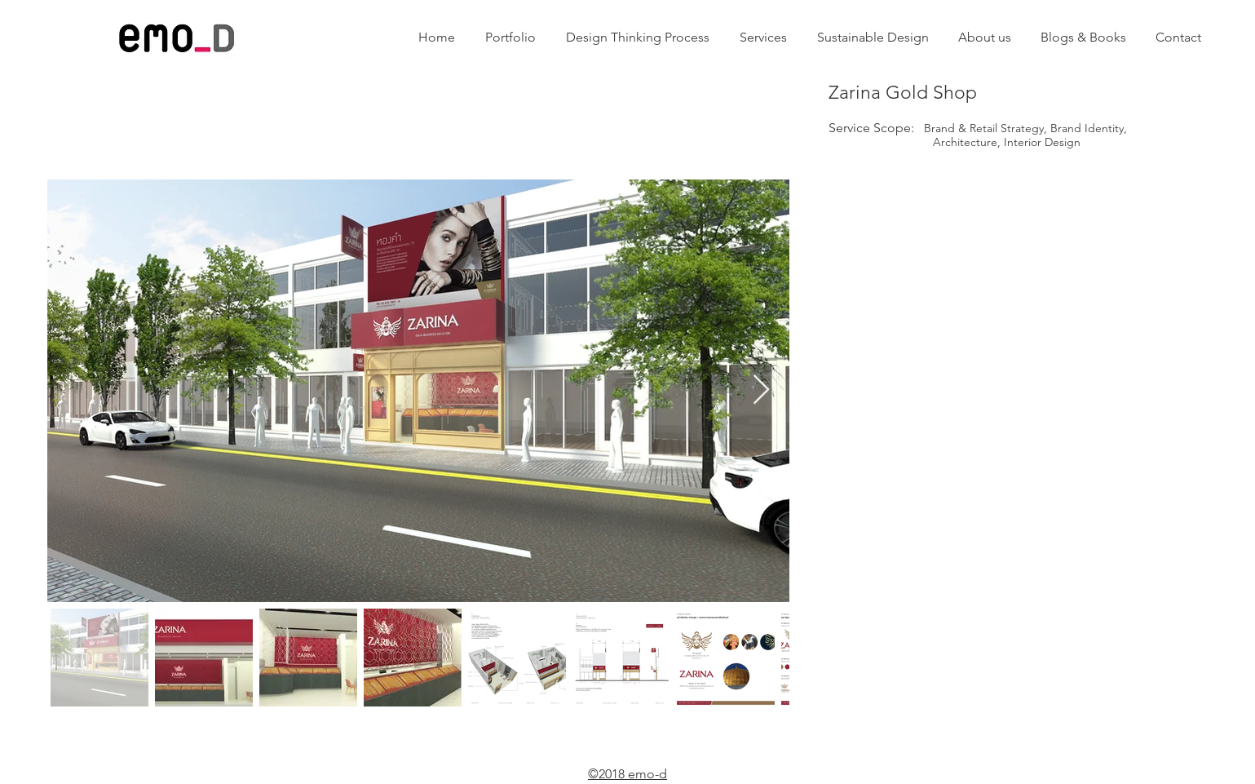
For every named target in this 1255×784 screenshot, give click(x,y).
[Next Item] (761, 390)
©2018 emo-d (627, 774)
